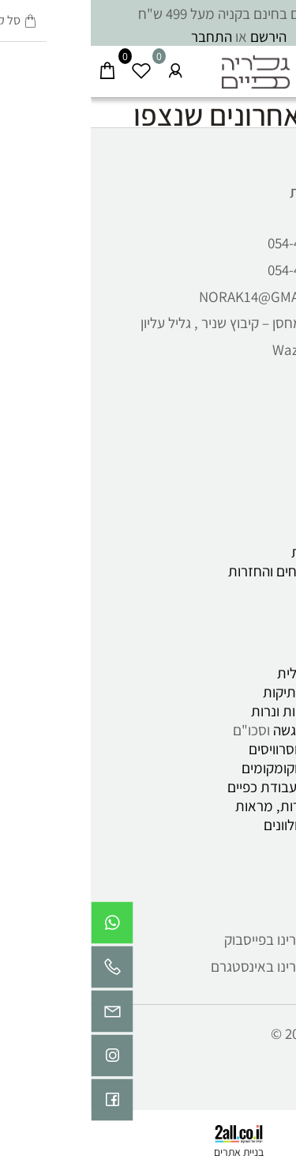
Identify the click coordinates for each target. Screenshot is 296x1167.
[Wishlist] (51, 67)
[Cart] (17, 67)
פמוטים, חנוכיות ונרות (220, 710)
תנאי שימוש (247, 532)
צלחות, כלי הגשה (231, 729)
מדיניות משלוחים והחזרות (208, 570)
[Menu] (279, 67)
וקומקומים (179, 767)
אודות (264, 457)
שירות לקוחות (239, 192)
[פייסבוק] (21, 1103)
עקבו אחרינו (244, 888)
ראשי (265, 400)
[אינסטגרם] (21, 1059)
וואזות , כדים (245, 767)
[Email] (21, 1015)
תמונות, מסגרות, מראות (212, 805)
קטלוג (262, 635)
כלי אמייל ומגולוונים (226, 824)
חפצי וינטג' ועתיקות (226, 691)
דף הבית (256, 438)
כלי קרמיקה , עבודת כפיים (205, 786)
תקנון (265, 494)
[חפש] (245, 67)
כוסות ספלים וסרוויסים (219, 748)
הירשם (177, 36)
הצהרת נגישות (240, 551)
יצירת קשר (251, 475)
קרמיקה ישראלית (233, 672)
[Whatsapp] (21, 926)
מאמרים (257, 513)
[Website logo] (165, 67)
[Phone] (21, 970)
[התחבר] (85, 67)
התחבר (120, 36)
